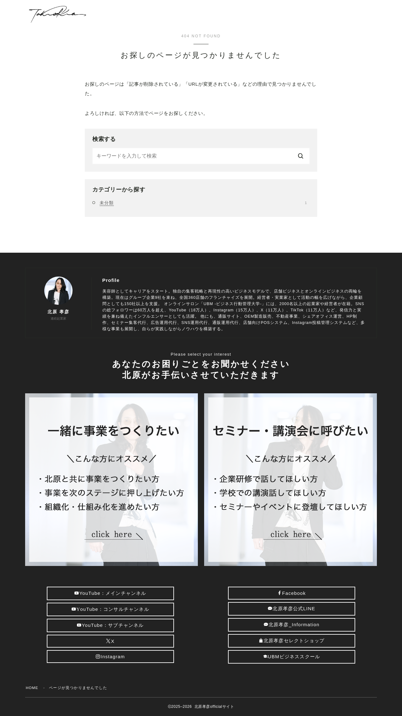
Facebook (291, 593)
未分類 (203, 202)
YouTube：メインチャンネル (110, 593)
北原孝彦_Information (292, 624)
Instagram (110, 656)
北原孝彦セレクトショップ (292, 640)
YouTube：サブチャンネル (110, 625)
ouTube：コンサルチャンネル (110, 609)
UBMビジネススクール (291, 656)
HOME (32, 688)
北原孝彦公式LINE (291, 608)
